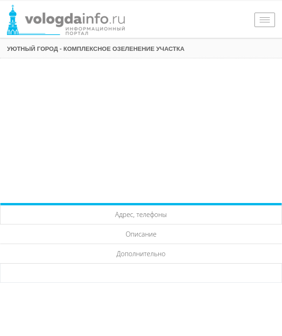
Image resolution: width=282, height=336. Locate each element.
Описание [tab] (141, 234)
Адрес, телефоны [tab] (141, 214)
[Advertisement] (141, 128)
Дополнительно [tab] (141, 253)
